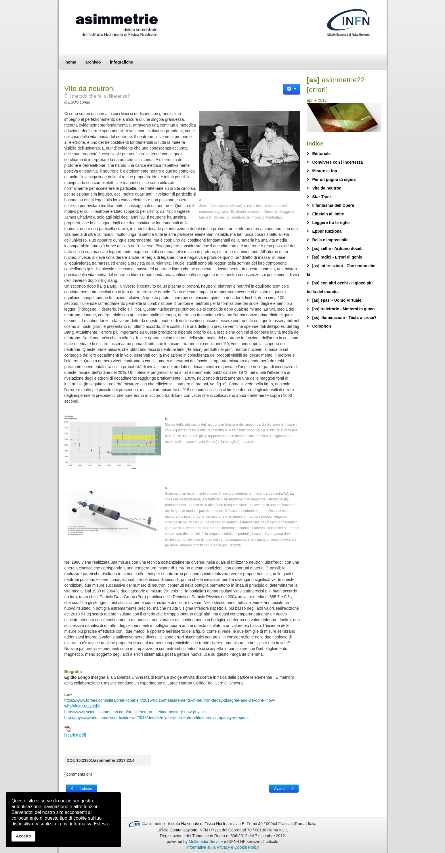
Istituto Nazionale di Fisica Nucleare (200, 823)
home (71, 62)
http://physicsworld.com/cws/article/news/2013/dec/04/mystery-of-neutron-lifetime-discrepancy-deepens (156, 717)
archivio (93, 62)
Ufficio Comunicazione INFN (182, 830)
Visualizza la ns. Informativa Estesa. (72, 823)
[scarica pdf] (75, 731)
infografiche (121, 62)
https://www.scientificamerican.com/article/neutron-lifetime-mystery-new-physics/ (136, 711)
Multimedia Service (206, 841)
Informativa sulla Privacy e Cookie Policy (222, 847)
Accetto (23, 836)
